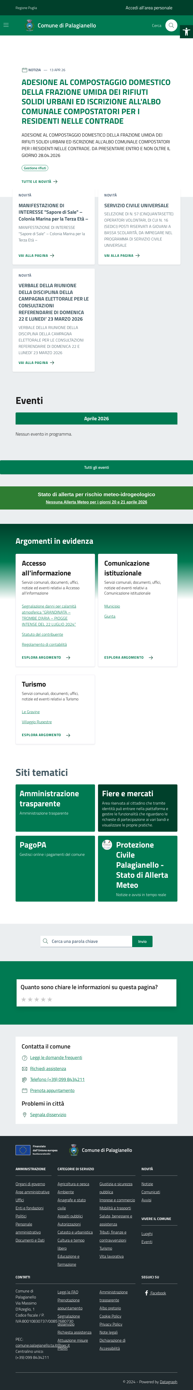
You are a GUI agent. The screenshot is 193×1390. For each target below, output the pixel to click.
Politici (21, 1216)
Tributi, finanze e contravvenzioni (113, 1236)
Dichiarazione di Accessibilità (112, 1344)
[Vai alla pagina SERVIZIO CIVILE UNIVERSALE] (123, 253)
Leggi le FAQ (68, 1292)
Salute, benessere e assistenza (116, 1220)
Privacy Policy (111, 1324)
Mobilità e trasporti (115, 1208)
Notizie (147, 1184)
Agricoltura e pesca (73, 1184)
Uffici (20, 1200)
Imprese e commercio (117, 1200)
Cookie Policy (110, 1316)
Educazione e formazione (68, 1260)
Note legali (109, 1332)
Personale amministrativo (28, 1228)
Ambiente (66, 1192)
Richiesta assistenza (74, 1332)
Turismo (106, 1248)
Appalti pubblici (70, 1216)
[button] (186, 31)
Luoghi (147, 1234)
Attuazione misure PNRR (73, 1344)
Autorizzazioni (69, 1224)
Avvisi (146, 1200)
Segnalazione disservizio (69, 1320)
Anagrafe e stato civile (72, 1204)
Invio (142, 941)
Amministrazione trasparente (114, 1296)
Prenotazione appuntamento (70, 1304)
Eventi (146, 1242)
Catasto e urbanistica (75, 1232)
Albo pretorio (110, 1308)
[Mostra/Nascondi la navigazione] (6, 25)
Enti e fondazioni (29, 1208)
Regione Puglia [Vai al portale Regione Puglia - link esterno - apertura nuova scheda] (26, 7)
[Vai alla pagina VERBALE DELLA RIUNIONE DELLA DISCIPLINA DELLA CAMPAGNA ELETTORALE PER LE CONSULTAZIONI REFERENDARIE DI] (37, 361)
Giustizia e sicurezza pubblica (116, 1188)
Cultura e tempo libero (71, 1244)
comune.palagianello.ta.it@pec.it (43, 1345)
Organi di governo (30, 1184)
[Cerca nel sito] (171, 25)
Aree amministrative (33, 1192)
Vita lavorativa (112, 1256)
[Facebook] (154, 1293)
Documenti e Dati (30, 1240)
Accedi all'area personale (149, 7)
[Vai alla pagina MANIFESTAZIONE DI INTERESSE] (37, 253)
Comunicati (150, 1192)
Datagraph (168, 1382)
